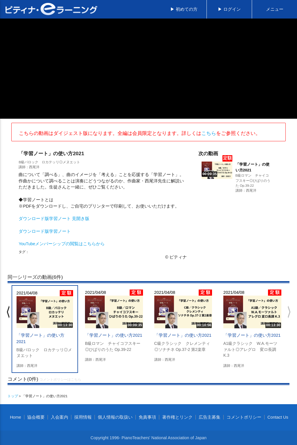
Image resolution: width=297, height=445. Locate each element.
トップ (13, 396)
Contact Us (277, 417)
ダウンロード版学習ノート (45, 231)
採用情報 (83, 417)
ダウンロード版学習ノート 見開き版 (54, 218)
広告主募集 (209, 417)
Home (15, 417)
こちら (208, 133)
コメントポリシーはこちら (60, 380)
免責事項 (147, 417)
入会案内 (59, 417)
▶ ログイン (229, 9)
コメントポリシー (244, 417)
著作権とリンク (177, 417)
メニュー (274, 9)
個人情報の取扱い (115, 417)
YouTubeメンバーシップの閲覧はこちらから (62, 243)
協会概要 (36, 417)
